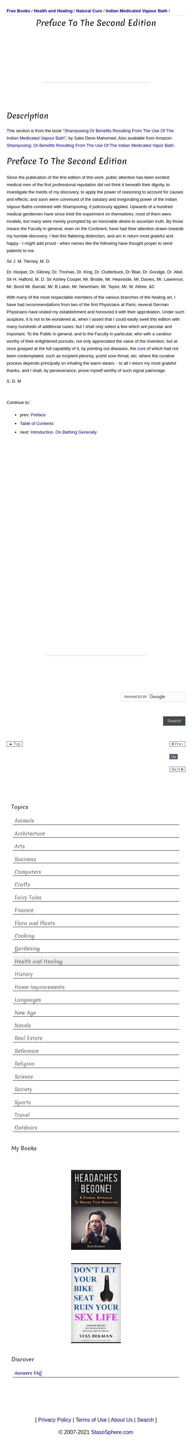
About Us (122, 1420)
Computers (28, 872)
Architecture (30, 833)
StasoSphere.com (112, 1432)
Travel (22, 1115)
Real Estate (29, 1038)
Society (23, 1089)
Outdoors (26, 1127)
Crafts (22, 884)
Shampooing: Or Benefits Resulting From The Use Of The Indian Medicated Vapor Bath (90, 145)
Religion (24, 1063)
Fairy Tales (28, 897)
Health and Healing (38, 961)
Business (25, 859)
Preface (38, 414)
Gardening (27, 948)
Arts (20, 846)
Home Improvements (40, 987)
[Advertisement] (96, 65)
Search (145, 1420)
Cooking (25, 935)
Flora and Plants (35, 923)
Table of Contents (36, 423)
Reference (27, 1051)
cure (141, 348)
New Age (25, 1012)
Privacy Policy (54, 1420)
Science (24, 1076)
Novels (23, 1025)
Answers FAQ (28, 1373)
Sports (23, 1102)
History (24, 974)
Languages (28, 999)
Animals (24, 820)
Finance (24, 910)
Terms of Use (91, 1420)
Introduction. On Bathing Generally (64, 432)
